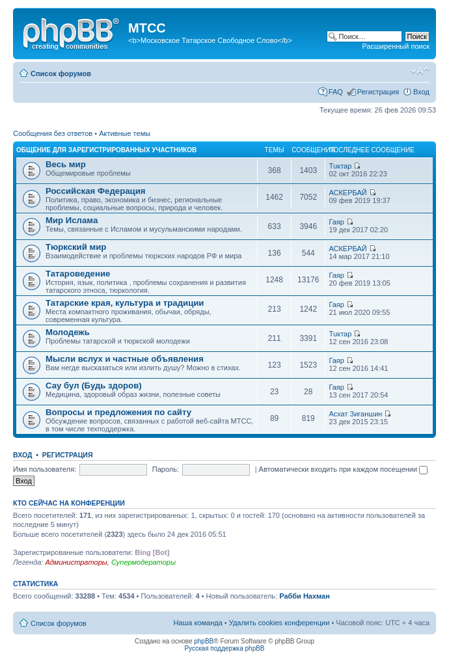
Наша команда (197, 623)
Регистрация (378, 92)
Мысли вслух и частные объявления (125, 359)
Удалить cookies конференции (279, 623)
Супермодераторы (143, 562)
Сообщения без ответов (52, 133)
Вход (421, 92)
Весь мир (66, 164)
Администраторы (76, 562)
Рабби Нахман (304, 596)
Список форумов (61, 73)
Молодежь (68, 332)
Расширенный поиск (395, 46)
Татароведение (78, 273)
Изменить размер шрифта (420, 71)
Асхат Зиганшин (355, 414)
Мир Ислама (72, 220)
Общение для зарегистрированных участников (106, 150)
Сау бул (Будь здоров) (94, 385)
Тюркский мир (76, 247)
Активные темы (124, 133)
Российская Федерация (95, 191)
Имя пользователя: (44, 469)
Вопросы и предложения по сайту (118, 412)
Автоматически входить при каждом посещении (343, 469)
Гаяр (336, 222)
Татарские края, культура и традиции (125, 303)
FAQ (336, 92)
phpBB (203, 641)
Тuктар (340, 166)
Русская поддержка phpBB (224, 648)
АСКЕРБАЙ (347, 192)
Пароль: (165, 469)
